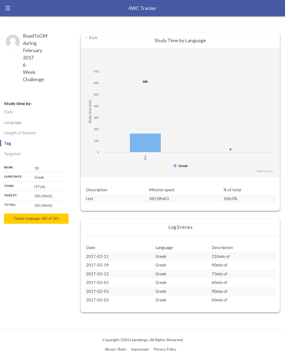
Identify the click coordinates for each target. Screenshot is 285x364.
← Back (91, 37)
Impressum (140, 349)
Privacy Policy (165, 349)
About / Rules (115, 349)
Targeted (12, 153)
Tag (7, 143)
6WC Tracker (142, 8)
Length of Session (20, 132)
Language (13, 122)
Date (8, 111)
